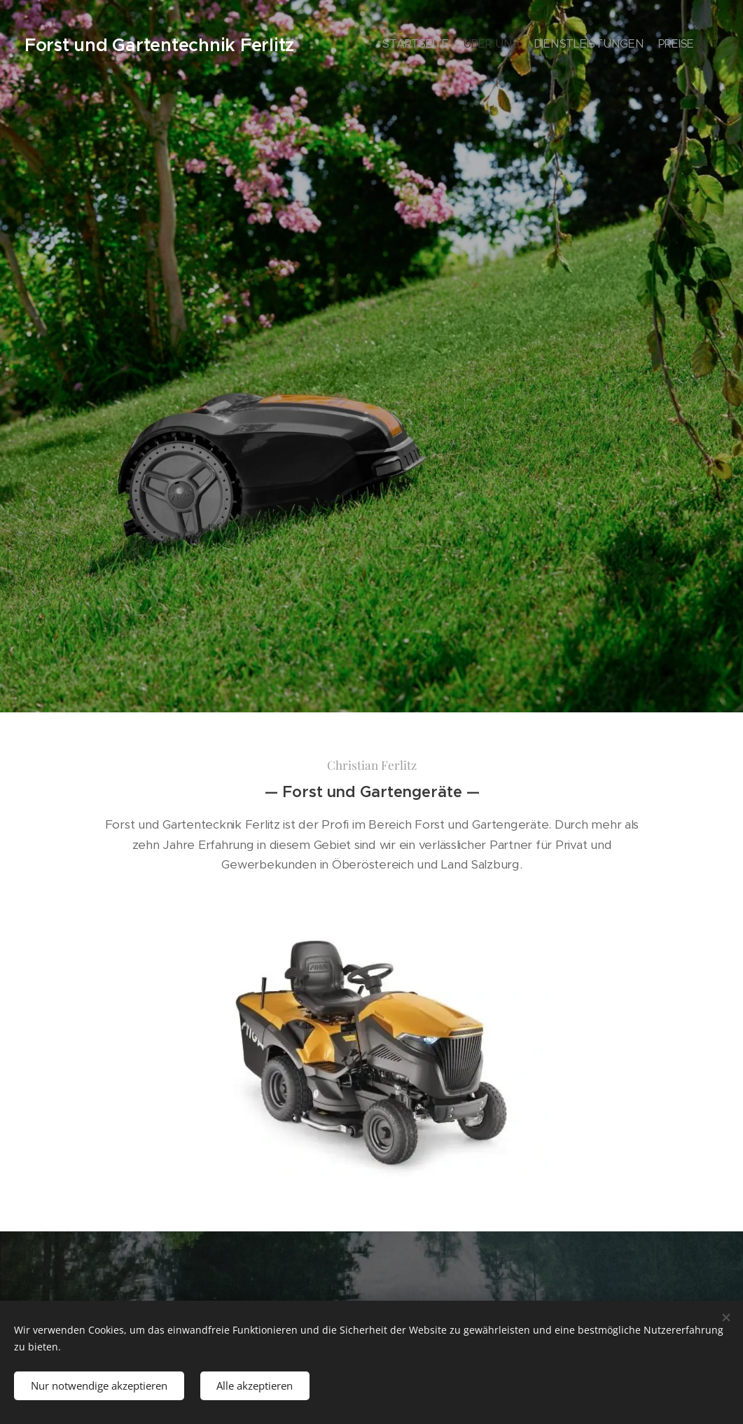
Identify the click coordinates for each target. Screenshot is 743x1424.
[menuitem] (636, 45)
